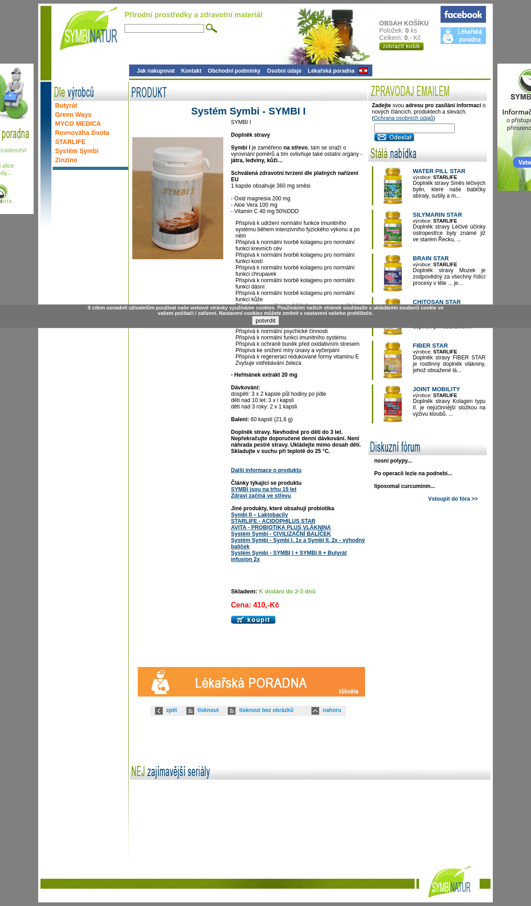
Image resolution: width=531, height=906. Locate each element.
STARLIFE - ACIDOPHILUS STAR (273, 521)
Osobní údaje (284, 71)
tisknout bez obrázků (266, 710)
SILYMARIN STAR (437, 214)
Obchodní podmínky (234, 71)
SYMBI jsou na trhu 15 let (263, 489)
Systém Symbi (77, 150)
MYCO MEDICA (78, 123)
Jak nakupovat (156, 71)
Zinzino (66, 160)
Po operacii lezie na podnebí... (413, 473)
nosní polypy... (393, 461)
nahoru (332, 710)
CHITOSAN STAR (437, 302)
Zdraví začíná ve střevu (261, 496)
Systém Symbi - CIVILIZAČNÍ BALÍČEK (281, 534)
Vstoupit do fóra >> (453, 499)
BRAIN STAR (431, 258)
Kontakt (191, 71)
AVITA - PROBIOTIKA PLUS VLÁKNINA (281, 527)
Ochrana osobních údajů (403, 118)
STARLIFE (70, 141)
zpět (171, 710)
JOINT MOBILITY (436, 389)
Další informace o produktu (266, 470)
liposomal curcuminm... (404, 486)
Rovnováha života (82, 132)
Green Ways (73, 114)
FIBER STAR (430, 345)
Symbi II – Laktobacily (259, 515)
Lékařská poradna (331, 71)
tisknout (208, 710)
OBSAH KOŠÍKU (409, 23)
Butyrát (66, 105)
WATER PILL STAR (439, 171)
